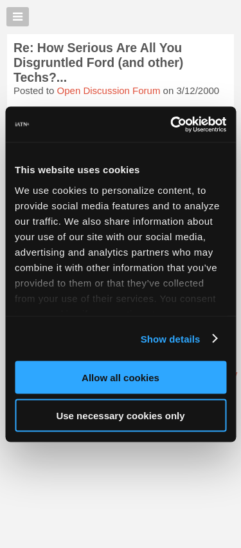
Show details (171, 338)
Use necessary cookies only (120, 415)
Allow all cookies (120, 377)
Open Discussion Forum (109, 90)
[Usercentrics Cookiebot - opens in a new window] (171, 124)
